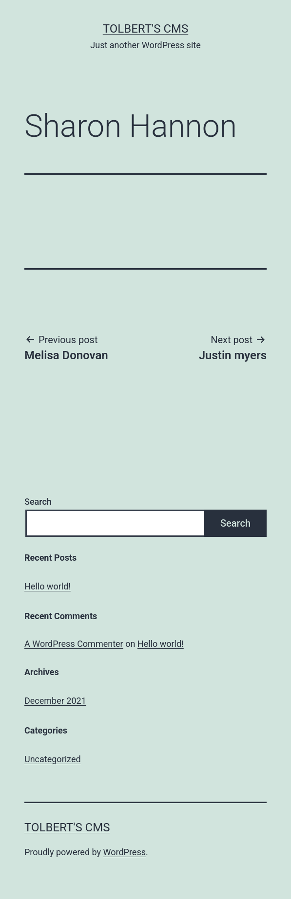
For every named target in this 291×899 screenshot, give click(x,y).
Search (38, 501)
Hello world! (47, 586)
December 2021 (55, 701)
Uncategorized (52, 759)
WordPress (124, 852)
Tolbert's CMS (145, 29)
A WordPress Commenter (73, 644)
